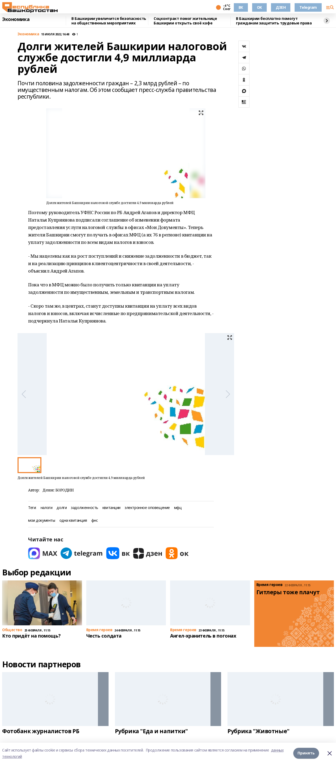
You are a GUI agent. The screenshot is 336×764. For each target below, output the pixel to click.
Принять (306, 753)
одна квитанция (73, 520)
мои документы (41, 520)
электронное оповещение (147, 508)
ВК (241, 7)
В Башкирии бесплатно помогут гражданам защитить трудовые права (274, 20)
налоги (46, 508)
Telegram (308, 7)
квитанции (111, 508)
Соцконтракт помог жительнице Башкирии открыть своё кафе (185, 20)
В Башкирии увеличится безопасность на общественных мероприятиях (108, 20)
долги (62, 508)
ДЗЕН (281, 7)
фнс (94, 520)
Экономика (15, 19)
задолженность (84, 508)
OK (259, 7)
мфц (178, 508)
